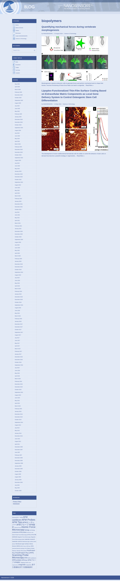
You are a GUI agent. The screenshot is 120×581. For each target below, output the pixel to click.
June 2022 (17, 188)
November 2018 (19, 300)
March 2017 (18, 349)
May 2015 (17, 401)
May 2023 (17, 169)
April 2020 (17, 253)
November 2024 (19, 122)
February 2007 (18, 456)
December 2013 (19, 437)
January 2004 (18, 480)
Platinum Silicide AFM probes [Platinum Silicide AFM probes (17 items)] (19, 552)
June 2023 (17, 166)
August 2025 (18, 103)
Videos (17, 30)
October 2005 (18, 472)
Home (17, 25)
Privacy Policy (17, 502)
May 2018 (17, 313)
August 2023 (18, 160)
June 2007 (17, 453)
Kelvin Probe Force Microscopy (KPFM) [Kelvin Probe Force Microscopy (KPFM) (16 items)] (21, 536)
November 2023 (19, 152)
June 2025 (17, 108)
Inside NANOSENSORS (21, 36)
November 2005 (19, 469)
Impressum (16, 504)
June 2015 (17, 398)
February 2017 (18, 352)
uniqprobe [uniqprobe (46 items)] (22, 566)
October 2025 (18, 97)
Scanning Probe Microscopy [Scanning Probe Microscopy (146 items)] (20, 557)
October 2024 (18, 125)
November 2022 (19, 177)
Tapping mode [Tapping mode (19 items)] (24, 563)
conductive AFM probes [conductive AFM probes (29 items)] (19, 533)
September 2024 (19, 127)
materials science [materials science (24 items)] (17, 542)
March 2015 (18, 406)
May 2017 (17, 344)
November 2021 (19, 207)
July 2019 (17, 278)
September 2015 (19, 393)
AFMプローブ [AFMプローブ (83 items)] (22, 526)
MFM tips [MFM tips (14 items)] (28, 547)
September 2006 (19, 464)
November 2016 (19, 360)
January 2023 (18, 171)
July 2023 (17, 163)
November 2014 (19, 417)
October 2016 (18, 363)
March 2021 (18, 223)
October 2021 (18, 210)
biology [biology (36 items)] (27, 531)
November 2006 (19, 461)
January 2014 (18, 434)
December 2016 (19, 357)
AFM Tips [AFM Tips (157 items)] (17, 523)
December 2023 (19, 149)
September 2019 (19, 272)
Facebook (18, 64)
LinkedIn (18, 73)
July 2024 (17, 133)
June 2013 (17, 439)
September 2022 (19, 182)
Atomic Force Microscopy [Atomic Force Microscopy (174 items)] (23, 529)
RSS (17, 62)
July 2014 (17, 428)
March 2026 (18, 89)
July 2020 (17, 245)
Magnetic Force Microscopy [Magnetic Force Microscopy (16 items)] (24, 538)
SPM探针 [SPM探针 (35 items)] (17, 563)
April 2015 (17, 404)
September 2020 (19, 240)
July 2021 (17, 212)
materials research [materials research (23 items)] (30, 540)
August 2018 (18, 308)
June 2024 (17, 136)
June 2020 (17, 248)
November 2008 (19, 448)
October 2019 (18, 270)
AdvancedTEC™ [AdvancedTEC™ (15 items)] (16, 518)
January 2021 (18, 229)
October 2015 (18, 390)
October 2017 (18, 330)
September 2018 (19, 305)
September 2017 (19, 333)
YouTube (18, 70)
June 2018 (17, 311)
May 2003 (17, 489)
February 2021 (18, 226)
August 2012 (18, 442)
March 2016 (18, 379)
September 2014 (19, 423)
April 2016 (17, 376)
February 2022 (18, 199)
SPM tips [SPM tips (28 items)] (24, 561)
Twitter (17, 67)
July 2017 (17, 338)
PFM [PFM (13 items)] (26, 549)
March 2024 (18, 144)
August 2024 (18, 130)
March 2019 (18, 289)
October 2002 (18, 491)
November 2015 (19, 387)
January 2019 (18, 294)
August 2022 (18, 185)
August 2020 (18, 242)
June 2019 (17, 281)
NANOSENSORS (48, 33)
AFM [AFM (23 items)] (21, 518)
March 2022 (18, 196)
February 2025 (18, 114)
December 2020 (19, 231)
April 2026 (17, 87)
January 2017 (18, 355)
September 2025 (19, 100)
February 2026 (18, 92)
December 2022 (19, 174)
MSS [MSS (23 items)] (32, 547)
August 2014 (18, 426)
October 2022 (18, 179)
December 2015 (19, 385)
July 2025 (17, 106)
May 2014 (17, 431)
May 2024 (17, 138)
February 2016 (18, 382)
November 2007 (19, 450)
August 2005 (18, 475)
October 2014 (18, 420)
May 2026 (17, 84)
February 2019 (18, 292)
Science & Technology (21, 38)
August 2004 (18, 478)
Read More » (90, 85)
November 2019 (19, 267)
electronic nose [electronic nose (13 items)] (30, 533)
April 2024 (17, 141)
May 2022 (17, 190)
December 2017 (19, 324)
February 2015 (18, 409)
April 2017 (17, 346)
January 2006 (18, 467)
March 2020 (18, 256)
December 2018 (19, 297)
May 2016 (17, 374)
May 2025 (17, 111)
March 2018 (18, 316)
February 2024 (18, 147)
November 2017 (19, 327)
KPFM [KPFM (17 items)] (32, 536)
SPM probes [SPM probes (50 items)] (16, 561)
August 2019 (18, 275)
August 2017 (18, 335)
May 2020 (17, 251)
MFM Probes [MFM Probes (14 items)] (23, 547)
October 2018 (18, 303)
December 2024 (19, 119)
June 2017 (17, 341)
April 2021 (17, 221)
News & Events (19, 27)
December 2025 (19, 95)
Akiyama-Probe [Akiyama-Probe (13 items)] (17, 528)
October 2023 (18, 155)
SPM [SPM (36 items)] (25, 559)
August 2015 (18, 396)
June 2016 (17, 371)
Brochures (18, 33)
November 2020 (19, 234)
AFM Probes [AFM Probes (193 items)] (28, 520)
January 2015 (18, 412)
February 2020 (18, 259)
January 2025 (18, 117)
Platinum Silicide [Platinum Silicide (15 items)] (30, 549)
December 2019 (19, 264)
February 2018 (18, 319)
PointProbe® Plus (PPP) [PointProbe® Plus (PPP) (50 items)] (24, 554)
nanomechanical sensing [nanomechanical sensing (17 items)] (18, 549)
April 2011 (17, 445)
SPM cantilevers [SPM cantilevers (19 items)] (32, 559)
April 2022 (17, 193)
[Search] (24, 50)
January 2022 (18, 201)
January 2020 (18, 262)
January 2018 (18, 322)
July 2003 (17, 486)
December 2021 (19, 204)
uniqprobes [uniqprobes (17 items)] (28, 566)
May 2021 (17, 218)
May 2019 (17, 283)
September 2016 (19, 365)
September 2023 (19, 158)
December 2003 (19, 483)
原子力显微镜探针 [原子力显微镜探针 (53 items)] (26, 568)
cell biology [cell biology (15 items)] (32, 531)
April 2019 (17, 286)
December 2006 (19, 458)
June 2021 (17, 215)
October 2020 (18, 237)
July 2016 (17, 368)
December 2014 (19, 415)
